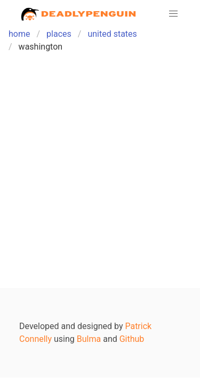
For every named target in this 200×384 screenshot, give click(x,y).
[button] (173, 14)
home (19, 34)
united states (112, 34)
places (58, 34)
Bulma (89, 339)
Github (132, 339)
